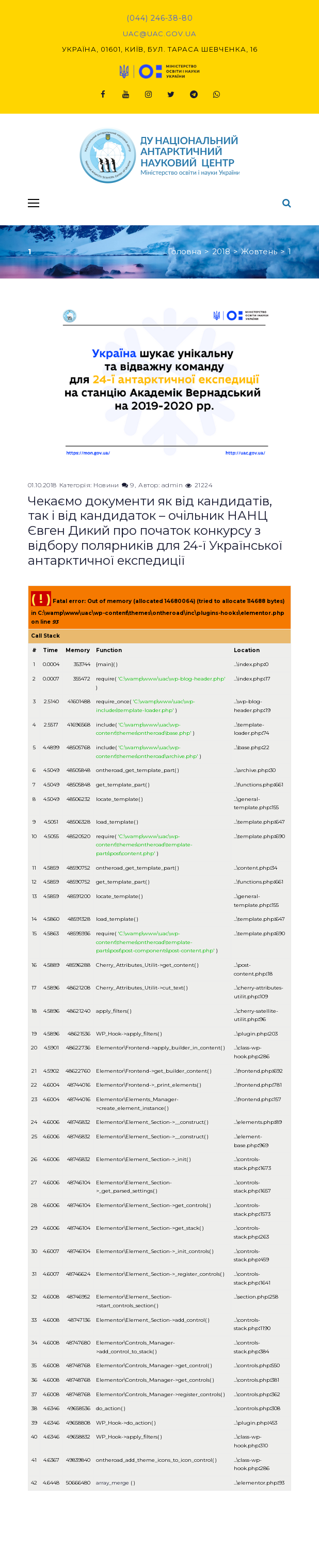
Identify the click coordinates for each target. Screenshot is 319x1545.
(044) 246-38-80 (159, 18)
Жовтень (259, 251)
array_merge (112, 1482)
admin (172, 485)
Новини (106, 485)
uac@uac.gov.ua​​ (159, 33)
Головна (184, 251)
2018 (221, 251)
